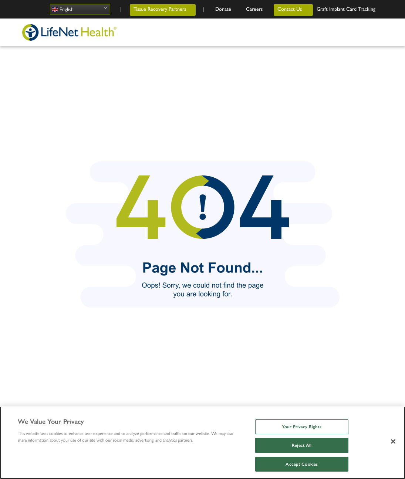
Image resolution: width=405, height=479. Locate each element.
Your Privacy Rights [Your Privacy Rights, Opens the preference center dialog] (301, 426)
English (63, 9)
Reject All (301, 445)
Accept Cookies (302, 464)
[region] (202, 442)
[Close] (393, 441)
